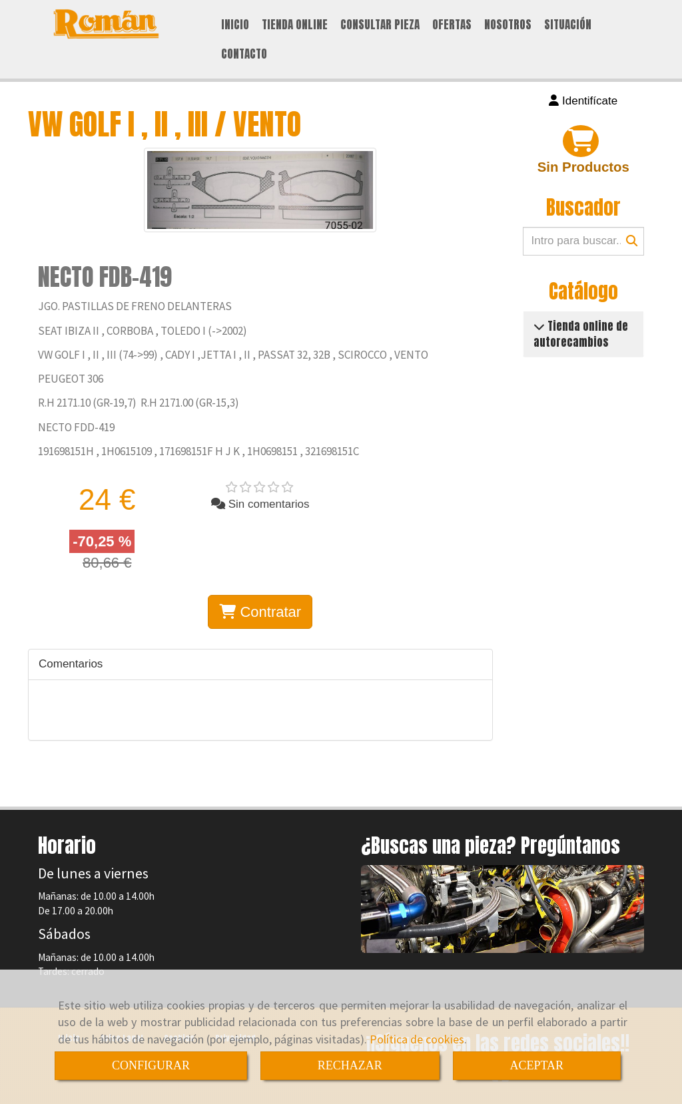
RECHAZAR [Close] (350, 1065)
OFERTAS (452, 24)
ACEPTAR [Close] (537, 1065)
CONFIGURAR (151, 1065)
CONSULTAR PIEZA (380, 24)
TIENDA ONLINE (295, 24)
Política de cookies (417, 1039)
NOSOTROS (507, 24)
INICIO (235, 24)
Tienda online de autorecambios (580, 334)
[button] (584, 101)
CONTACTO (244, 54)
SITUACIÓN (567, 24)
